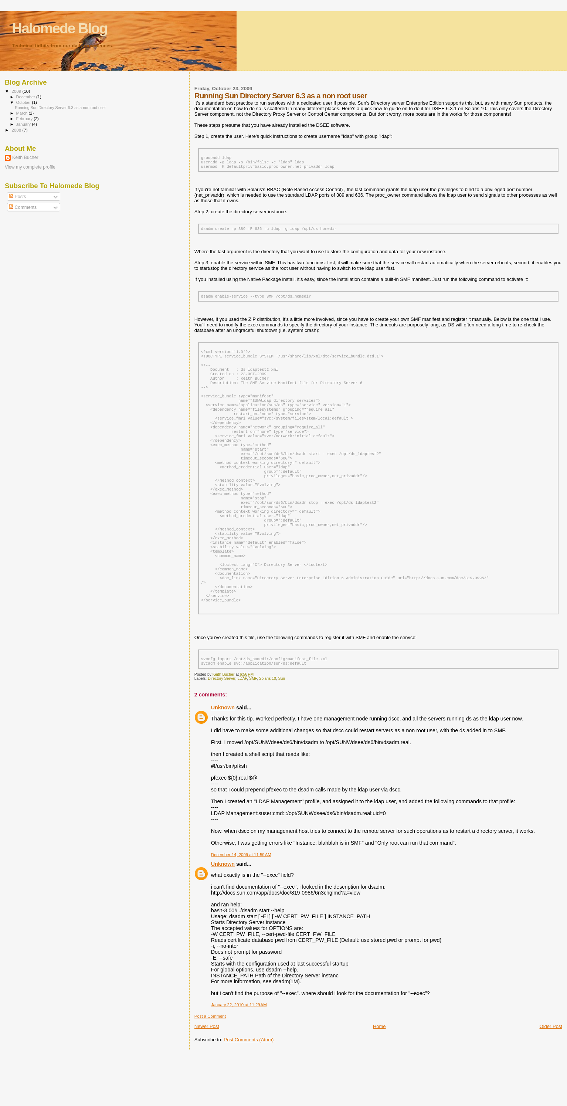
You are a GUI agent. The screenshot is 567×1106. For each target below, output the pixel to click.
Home (379, 1077)
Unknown (223, 758)
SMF (253, 729)
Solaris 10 (267, 729)
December (26, 97)
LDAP (242, 729)
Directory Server (221, 729)
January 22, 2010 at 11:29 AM (239, 1056)
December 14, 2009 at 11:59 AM (241, 905)
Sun (281, 729)
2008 (16, 130)
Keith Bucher (25, 157)
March (22, 113)
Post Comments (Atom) (249, 1090)
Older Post (551, 1077)
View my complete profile (30, 167)
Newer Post (206, 1077)
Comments (23, 207)
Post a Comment (210, 1067)
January (24, 124)
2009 (16, 91)
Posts (17, 196)
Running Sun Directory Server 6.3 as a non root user (60, 107)
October (24, 102)
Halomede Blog (59, 28)
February (25, 118)
